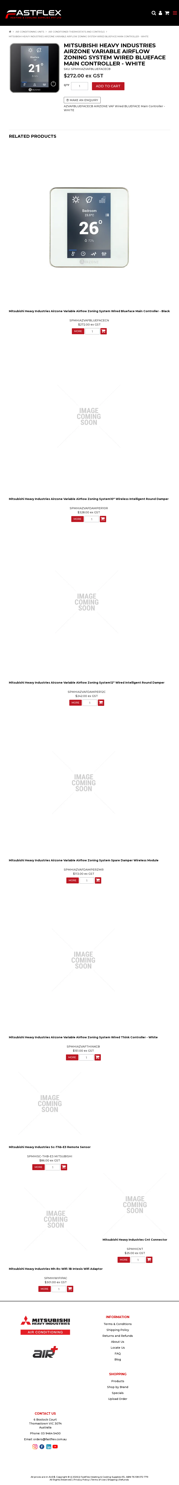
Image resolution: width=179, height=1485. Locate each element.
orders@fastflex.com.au (50, 1439)
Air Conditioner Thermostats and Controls (76, 31)
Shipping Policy (118, 1330)
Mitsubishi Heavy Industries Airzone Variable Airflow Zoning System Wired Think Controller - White (83, 1037)
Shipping (112, 1479)
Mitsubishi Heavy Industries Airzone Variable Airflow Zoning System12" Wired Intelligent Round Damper (86, 682)
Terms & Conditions (118, 1324)
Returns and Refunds (117, 1336)
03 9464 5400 (51, 1433)
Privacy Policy (81, 1479)
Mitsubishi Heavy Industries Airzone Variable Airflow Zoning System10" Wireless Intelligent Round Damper (89, 499)
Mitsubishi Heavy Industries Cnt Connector (135, 1239)
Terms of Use (98, 1479)
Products (117, 1381)
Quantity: (66, 85)
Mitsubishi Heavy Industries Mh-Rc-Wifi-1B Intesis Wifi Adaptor (56, 1269)
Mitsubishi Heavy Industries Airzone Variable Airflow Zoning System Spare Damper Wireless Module (84, 860)
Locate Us (118, 1347)
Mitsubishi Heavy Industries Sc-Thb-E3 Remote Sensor (50, 1147)
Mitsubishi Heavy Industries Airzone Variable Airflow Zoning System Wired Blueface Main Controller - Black (89, 311)
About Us (117, 1342)
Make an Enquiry (84, 100)
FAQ (118, 1353)
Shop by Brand (117, 1387)
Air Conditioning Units (30, 31)
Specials (118, 1393)
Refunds (124, 1479)
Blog (117, 1359)
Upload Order (117, 1399)
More (78, 331)
